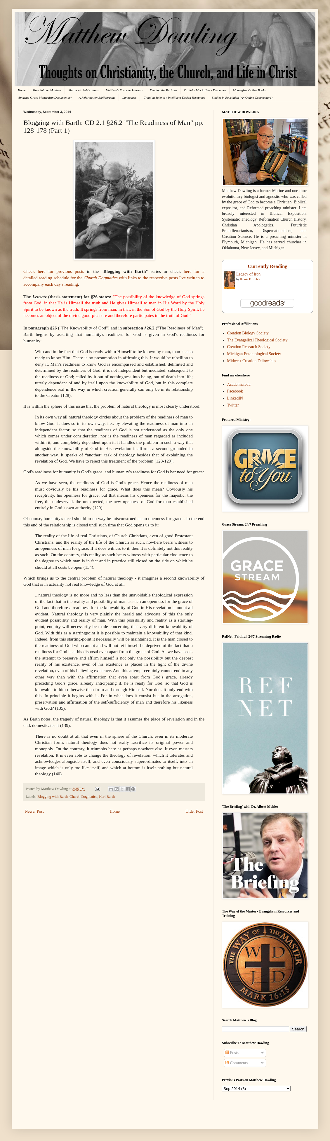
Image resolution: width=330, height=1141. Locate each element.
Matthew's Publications (83, 90)
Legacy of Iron (248, 274)
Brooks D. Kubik (250, 279)
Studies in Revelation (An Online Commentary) (242, 97)
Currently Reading (267, 266)
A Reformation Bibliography (97, 97)
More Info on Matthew (46, 90)
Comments (236, 1063)
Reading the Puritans (163, 90)
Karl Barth (107, 797)
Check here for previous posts (53, 271)
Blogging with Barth (52, 797)
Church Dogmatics (83, 797)
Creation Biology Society (248, 333)
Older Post (194, 811)
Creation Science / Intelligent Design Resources (174, 97)
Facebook (235, 391)
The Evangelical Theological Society (257, 340)
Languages (129, 97)
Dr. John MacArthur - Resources (205, 90)
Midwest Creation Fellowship (251, 361)
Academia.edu (239, 384)
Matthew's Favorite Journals (124, 90)
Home (21, 90)
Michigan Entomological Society (254, 354)
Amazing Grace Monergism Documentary (45, 97)
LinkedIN (235, 398)
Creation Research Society (249, 347)
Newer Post (34, 811)
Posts (232, 1053)
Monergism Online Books (249, 90)
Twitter (233, 405)
